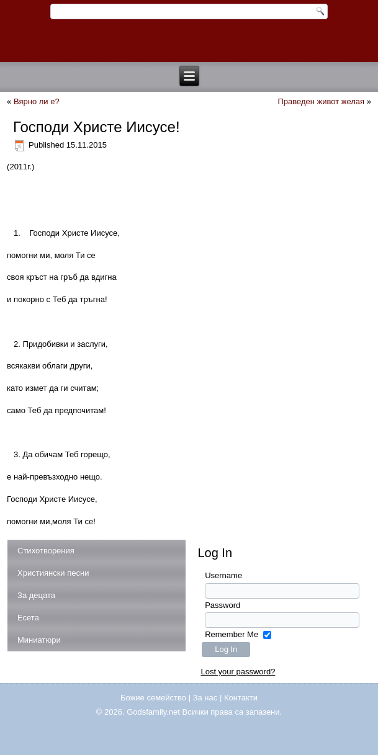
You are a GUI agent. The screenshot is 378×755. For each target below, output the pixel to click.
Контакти (241, 697)
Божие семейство (153, 697)
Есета (28, 617)
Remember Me (231, 634)
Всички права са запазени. (232, 712)
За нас (205, 697)
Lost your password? (237, 671)
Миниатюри (39, 640)
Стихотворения (45, 550)
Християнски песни (53, 573)
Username (223, 575)
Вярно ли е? (37, 101)
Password (222, 605)
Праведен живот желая (320, 101)
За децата (36, 595)
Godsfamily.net (153, 712)
